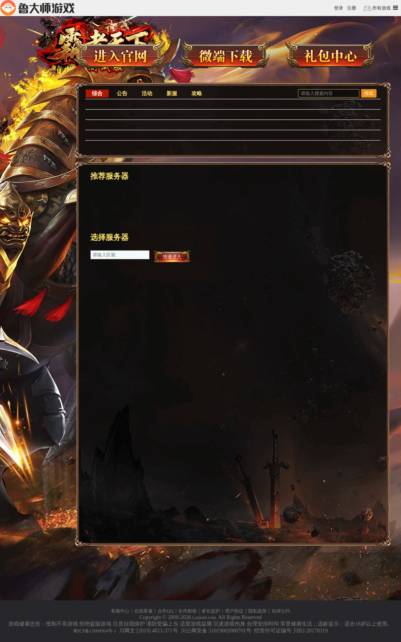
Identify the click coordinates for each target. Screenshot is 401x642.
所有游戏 (381, 8)
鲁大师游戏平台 (37, 8)
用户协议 (234, 611)
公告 (122, 93)
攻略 (196, 93)
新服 (171, 93)
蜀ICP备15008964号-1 (94, 631)
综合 (97, 93)
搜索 (368, 93)
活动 (147, 93)
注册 (351, 8)
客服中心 (120, 611)
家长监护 (211, 611)
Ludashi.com (204, 617)
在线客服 (143, 611)
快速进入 (172, 256)
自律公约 (281, 611)
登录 (338, 8)
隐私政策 (257, 611)
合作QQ (165, 611)
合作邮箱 (187, 611)
